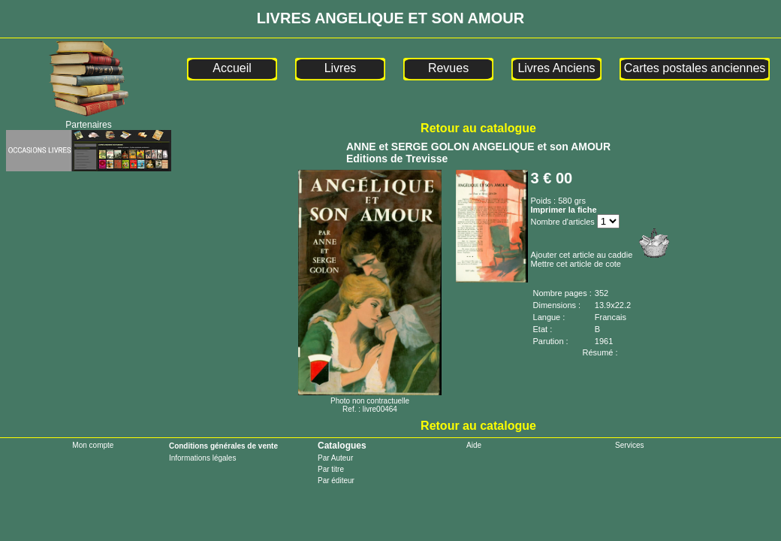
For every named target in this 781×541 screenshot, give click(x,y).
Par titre (331, 469)
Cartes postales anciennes (695, 68)
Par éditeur (336, 480)
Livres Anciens (556, 68)
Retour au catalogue (478, 128)
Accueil (232, 68)
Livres (340, 68)
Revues (448, 68)
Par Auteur (335, 458)
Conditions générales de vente (223, 446)
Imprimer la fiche (564, 209)
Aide (473, 445)
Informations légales (203, 458)
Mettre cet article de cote (576, 263)
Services (629, 445)
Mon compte (92, 445)
